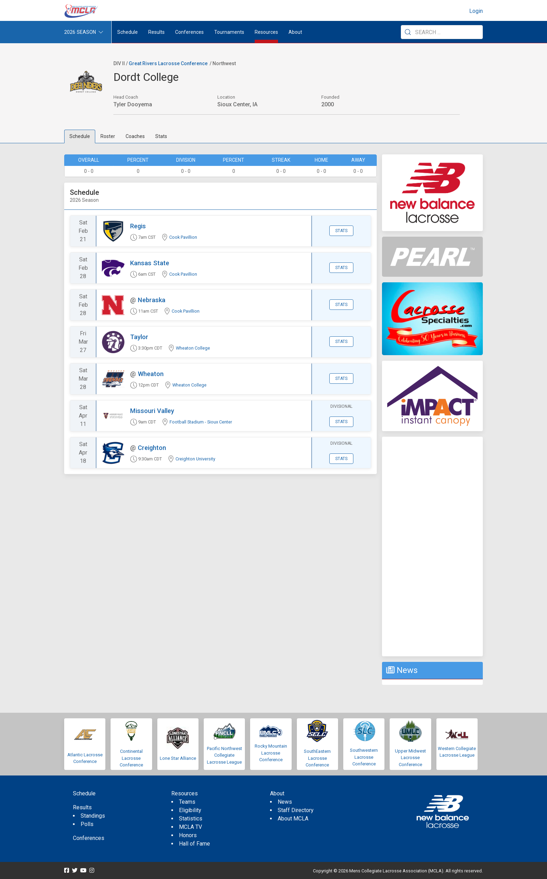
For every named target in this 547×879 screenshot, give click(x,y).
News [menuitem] (285, 801)
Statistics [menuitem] (190, 818)
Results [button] (156, 32)
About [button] (295, 32)
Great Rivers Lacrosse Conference (168, 63)
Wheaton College (193, 348)
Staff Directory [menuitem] (296, 810)
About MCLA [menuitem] (293, 818)
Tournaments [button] (229, 32)
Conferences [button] (189, 32)
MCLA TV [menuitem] (190, 827)
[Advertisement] (432, 546)
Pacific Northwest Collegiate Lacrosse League (224, 755)
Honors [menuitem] (188, 835)
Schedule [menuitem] (127, 32)
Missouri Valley (152, 410)
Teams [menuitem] (187, 801)
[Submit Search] (408, 32)
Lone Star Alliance (178, 758)
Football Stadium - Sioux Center (201, 422)
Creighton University (195, 458)
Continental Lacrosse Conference (131, 758)
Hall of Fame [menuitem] (194, 843)
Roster (107, 136)
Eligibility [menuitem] (190, 810)
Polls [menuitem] (87, 824)
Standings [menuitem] (93, 815)
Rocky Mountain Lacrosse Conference (271, 752)
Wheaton (151, 373)
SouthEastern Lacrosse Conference (317, 758)
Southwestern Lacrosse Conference (364, 757)
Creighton (152, 447)
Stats (161, 136)
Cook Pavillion (183, 237)
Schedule (79, 136)
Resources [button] (266, 32)
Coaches (135, 136)
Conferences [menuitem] (88, 838)
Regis (138, 226)
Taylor (139, 337)
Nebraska (151, 300)
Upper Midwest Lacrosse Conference (410, 757)
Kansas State (149, 263)
